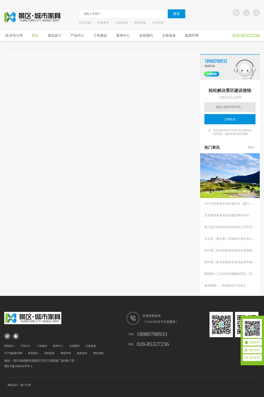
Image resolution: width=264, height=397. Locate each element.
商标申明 (66, 353)
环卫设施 (85, 22)
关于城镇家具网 (13, 353)
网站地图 (98, 353)
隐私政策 (49, 353)
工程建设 (100, 35)
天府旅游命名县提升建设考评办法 (226, 215)
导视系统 (103, 22)
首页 (35, 35)
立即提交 (229, 119)
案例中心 (123, 35)
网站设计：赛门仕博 (19, 385)
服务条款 (82, 353)
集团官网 (192, 35)
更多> (251, 147)
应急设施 (122, 22)
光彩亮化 (158, 22)
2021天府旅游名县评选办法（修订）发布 (231, 203)
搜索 (176, 14)
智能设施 (140, 22)
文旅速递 (169, 35)
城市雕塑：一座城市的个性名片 (225, 285)
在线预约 (146, 35)
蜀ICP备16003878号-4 (18, 366)
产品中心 (77, 35)
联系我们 (33, 353)
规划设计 (54, 35)
